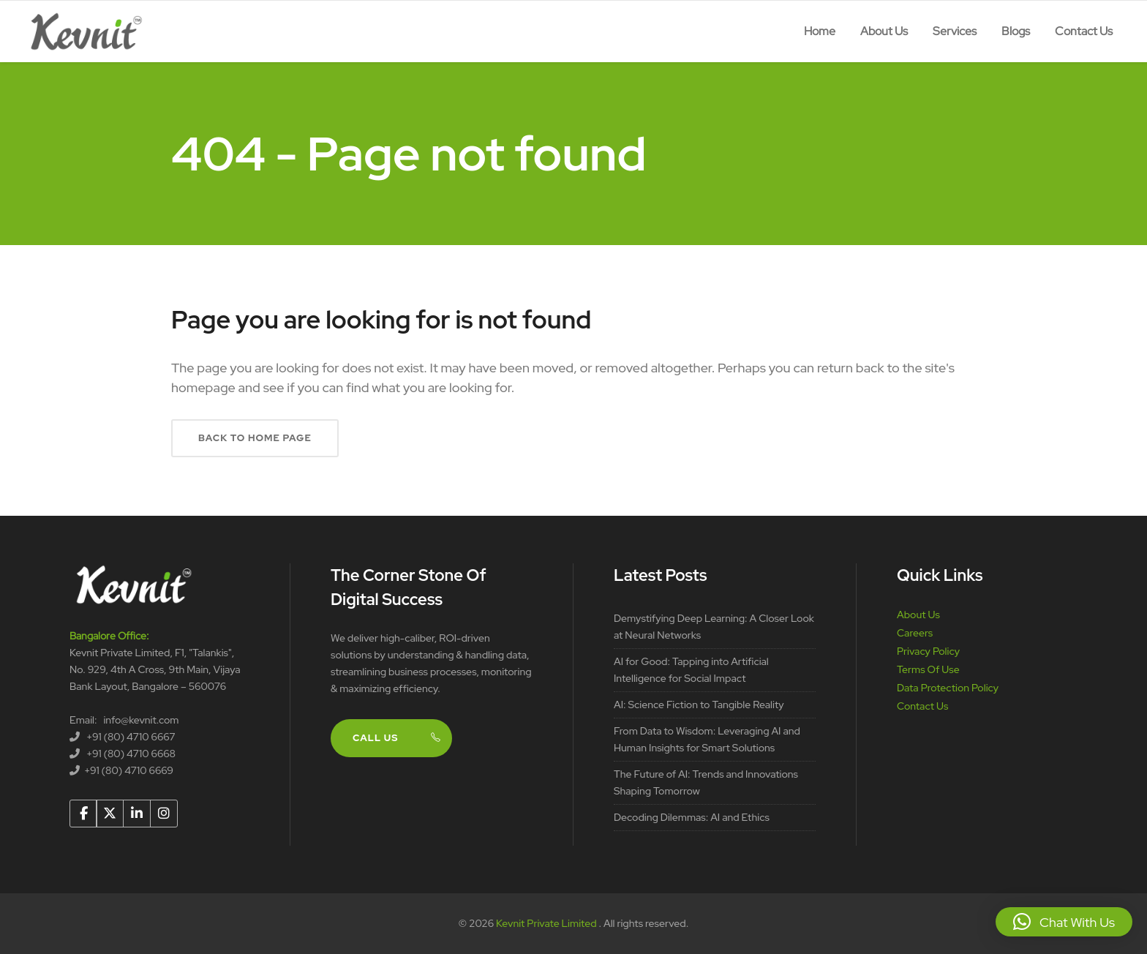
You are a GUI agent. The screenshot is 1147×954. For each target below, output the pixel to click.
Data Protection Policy (948, 687)
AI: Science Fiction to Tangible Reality (699, 704)
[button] (1064, 921)
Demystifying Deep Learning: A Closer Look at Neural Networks (714, 627)
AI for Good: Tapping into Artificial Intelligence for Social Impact (691, 670)
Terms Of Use (928, 669)
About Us (918, 614)
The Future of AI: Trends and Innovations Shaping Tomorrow (706, 782)
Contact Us (922, 706)
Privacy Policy (928, 651)
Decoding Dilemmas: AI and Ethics (692, 817)
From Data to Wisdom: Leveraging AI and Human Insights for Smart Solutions (707, 739)
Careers (915, 632)
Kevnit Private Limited (547, 923)
